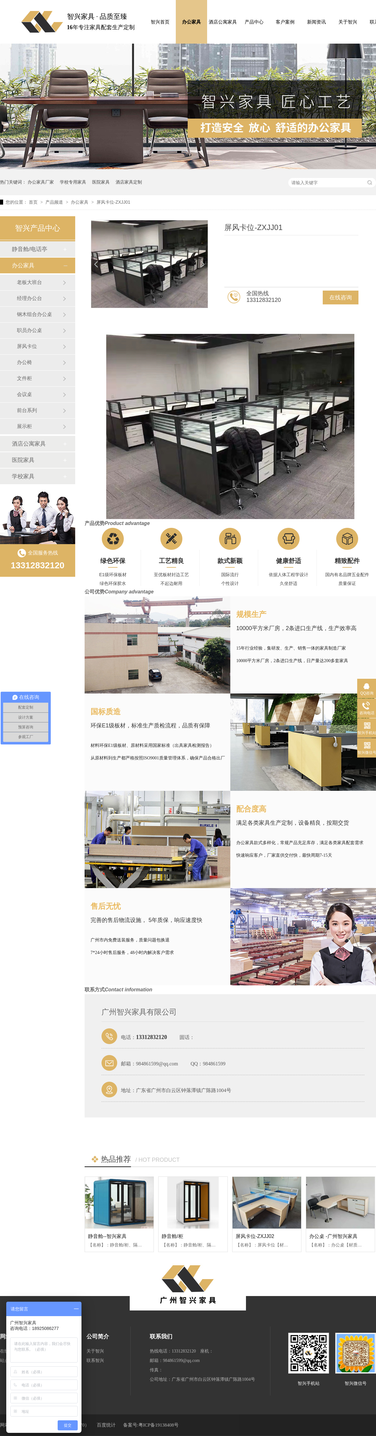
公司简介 (97, 1336)
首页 (34, 202)
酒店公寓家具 (223, 21)
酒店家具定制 (129, 182)
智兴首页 (160, 21)
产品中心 (254, 21)
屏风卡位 (27, 346)
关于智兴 (347, 21)
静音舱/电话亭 (29, 249)
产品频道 (54, 202)
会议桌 (24, 394)
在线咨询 (340, 297)
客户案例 (285, 21)
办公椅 (24, 362)
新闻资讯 (316, 21)
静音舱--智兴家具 (107, 1236)
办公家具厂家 (41, 182)
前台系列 (27, 410)
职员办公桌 (29, 330)
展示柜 (24, 426)
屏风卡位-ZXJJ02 (255, 1236)
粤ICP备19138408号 (158, 1425)
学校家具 (23, 476)
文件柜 (24, 378)
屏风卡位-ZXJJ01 (113, 202)
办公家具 (191, 21)
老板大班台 (29, 282)
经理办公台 (29, 298)
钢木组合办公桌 (34, 314)
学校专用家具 (73, 182)
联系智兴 (95, 1360)
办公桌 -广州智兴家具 (333, 1236)
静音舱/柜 (172, 1236)
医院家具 (101, 182)
